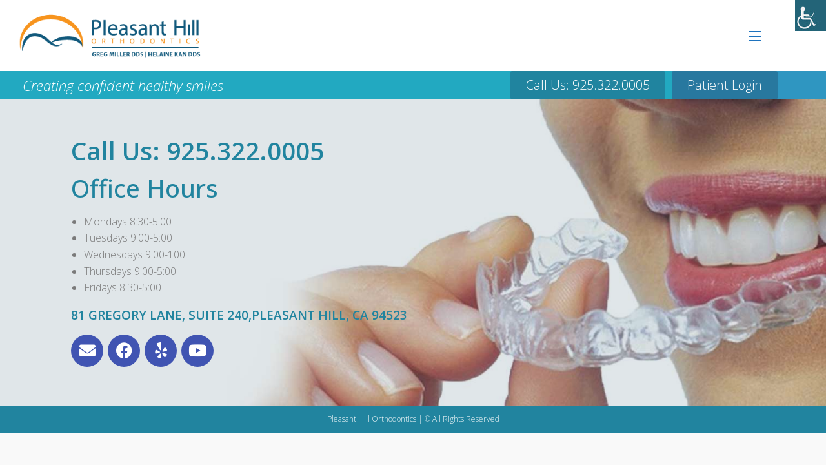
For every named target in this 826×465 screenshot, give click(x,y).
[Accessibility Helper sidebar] (810, 15)
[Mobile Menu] (755, 35)
